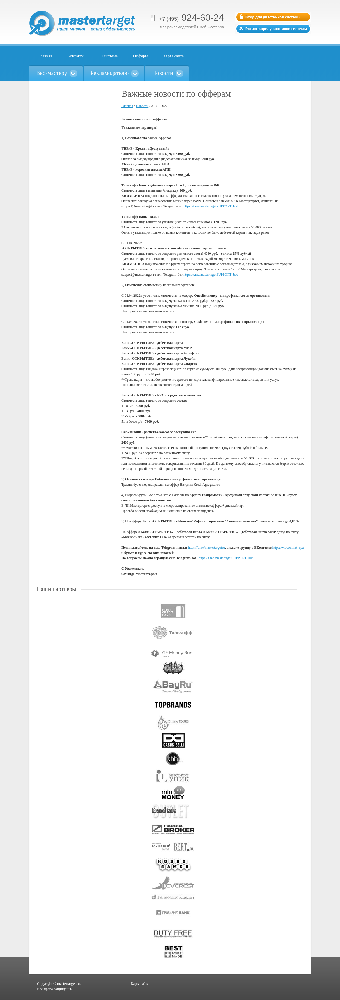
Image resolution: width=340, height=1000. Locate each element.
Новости (142, 106)
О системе (109, 56)
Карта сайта (173, 56)
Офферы (140, 56)
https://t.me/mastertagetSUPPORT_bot (210, 206)
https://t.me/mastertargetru (206, 548)
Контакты (76, 56)
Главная (45, 56)
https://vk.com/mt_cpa (288, 548)
